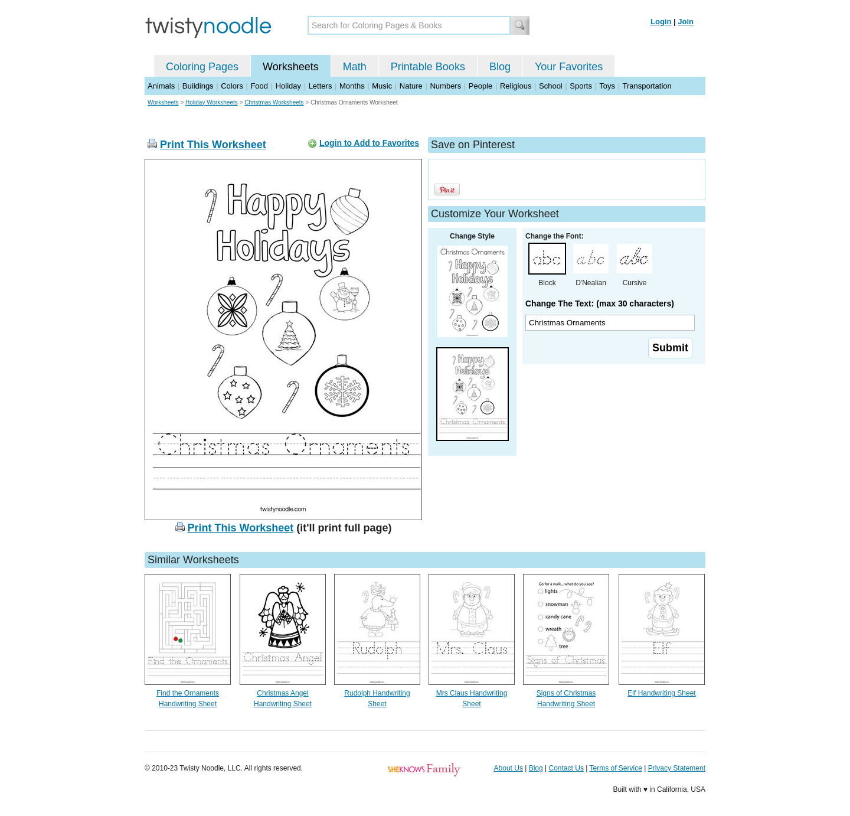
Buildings (198, 85)
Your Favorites (569, 67)
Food (259, 85)
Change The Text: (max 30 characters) (599, 303)
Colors (232, 85)
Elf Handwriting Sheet (661, 693)
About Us (508, 768)
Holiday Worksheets (211, 102)
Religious (515, 85)
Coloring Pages (202, 67)
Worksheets (291, 67)
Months (352, 85)
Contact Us (566, 768)
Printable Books (428, 67)
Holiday (288, 85)
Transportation (646, 85)
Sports (581, 85)
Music (382, 85)
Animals (161, 85)
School (551, 85)
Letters (320, 85)
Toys (607, 85)
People (480, 85)
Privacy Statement (676, 768)
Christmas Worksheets (273, 102)
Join (686, 21)
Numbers (445, 85)
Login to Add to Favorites (369, 143)
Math (355, 67)
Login (660, 21)
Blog (500, 67)
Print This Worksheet (213, 145)
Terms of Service (615, 768)
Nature (411, 85)
